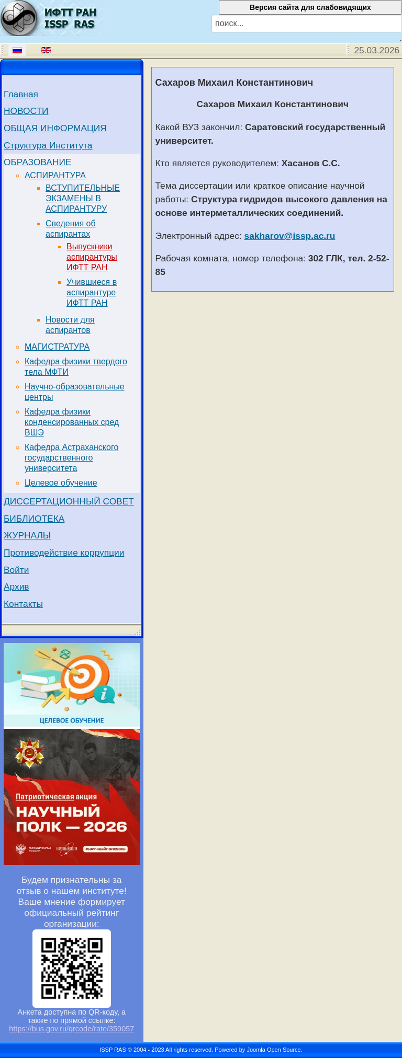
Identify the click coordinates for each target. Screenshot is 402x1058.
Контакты (23, 604)
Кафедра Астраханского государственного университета (71, 458)
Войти (16, 570)
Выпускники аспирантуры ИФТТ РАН (91, 257)
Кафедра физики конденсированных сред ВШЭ (72, 422)
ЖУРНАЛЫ (27, 535)
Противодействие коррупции (64, 552)
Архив (16, 586)
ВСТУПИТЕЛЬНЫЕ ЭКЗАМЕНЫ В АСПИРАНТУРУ (83, 198)
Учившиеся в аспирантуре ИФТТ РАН (91, 292)
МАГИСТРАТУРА (57, 346)
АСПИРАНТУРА (55, 175)
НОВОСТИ (26, 111)
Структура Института (48, 145)
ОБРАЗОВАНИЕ (37, 162)
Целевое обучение (61, 482)
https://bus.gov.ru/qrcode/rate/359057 (71, 1029)
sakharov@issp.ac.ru (290, 236)
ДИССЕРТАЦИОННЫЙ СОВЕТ (69, 501)
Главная (21, 94)
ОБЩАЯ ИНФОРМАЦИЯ (55, 128)
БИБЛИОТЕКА (34, 518)
